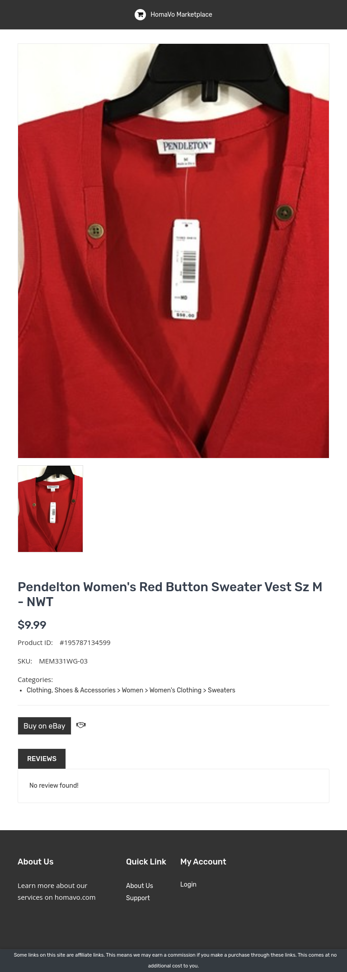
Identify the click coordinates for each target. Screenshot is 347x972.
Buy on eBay (44, 726)
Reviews (41, 759)
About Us (139, 886)
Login (188, 884)
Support (138, 898)
